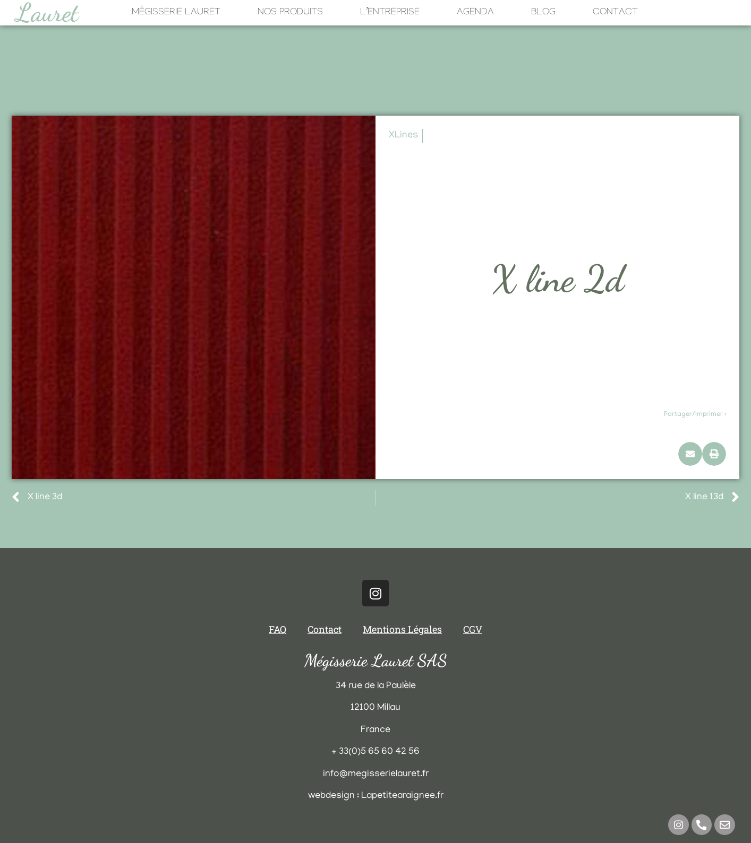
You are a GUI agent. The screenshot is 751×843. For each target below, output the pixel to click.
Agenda (475, 13)
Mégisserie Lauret (176, 13)
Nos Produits (290, 13)
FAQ (277, 629)
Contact (615, 13)
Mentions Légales (402, 629)
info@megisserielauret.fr (376, 774)
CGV (472, 629)
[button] (690, 454)
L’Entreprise (390, 13)
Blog (543, 13)
